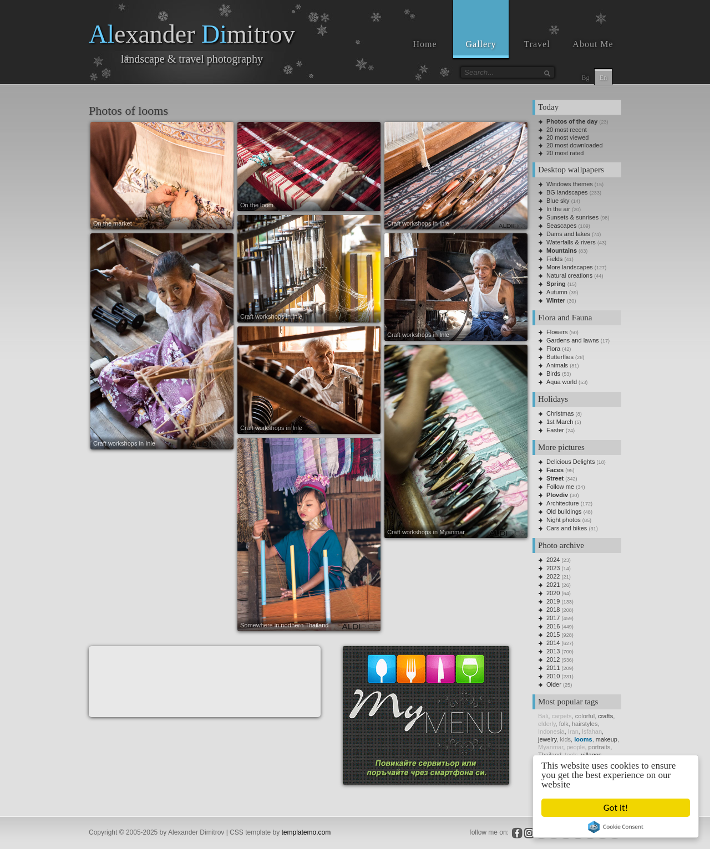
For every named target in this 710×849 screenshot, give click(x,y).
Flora (553, 348)
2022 (553, 576)
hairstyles (584, 723)
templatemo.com (306, 832)
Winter (555, 300)
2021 (553, 584)
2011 (553, 667)
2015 (553, 634)
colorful (585, 716)
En (603, 77)
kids (565, 739)
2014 (553, 643)
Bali (543, 716)
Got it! (616, 808)
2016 (553, 626)
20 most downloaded (574, 145)
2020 (553, 593)
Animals (557, 365)
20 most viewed (567, 137)
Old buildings (564, 511)
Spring (556, 283)
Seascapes (561, 225)
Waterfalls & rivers (571, 242)
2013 (553, 651)
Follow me (560, 486)
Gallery (481, 44)
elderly (547, 723)
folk (564, 723)
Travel (537, 44)
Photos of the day (571, 121)
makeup (606, 739)
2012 (553, 659)
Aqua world (561, 382)
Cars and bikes (566, 528)
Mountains (561, 250)
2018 (553, 609)
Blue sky (558, 200)
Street (555, 478)
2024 (553, 559)
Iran (573, 731)
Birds (553, 373)
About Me (592, 44)
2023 (553, 568)
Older (553, 684)
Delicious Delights (570, 461)
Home (425, 44)
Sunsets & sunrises (572, 217)
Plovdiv (557, 495)
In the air (558, 209)
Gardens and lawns (572, 340)
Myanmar (550, 747)
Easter (555, 430)
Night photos (563, 519)
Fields (554, 258)
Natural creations (569, 275)
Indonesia (551, 731)
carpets (561, 716)
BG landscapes (567, 192)
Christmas (560, 413)
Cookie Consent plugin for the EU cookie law (617, 827)
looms (583, 739)
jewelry (547, 739)
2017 (553, 618)
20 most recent (566, 129)
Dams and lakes (568, 234)
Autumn (556, 292)
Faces (555, 470)
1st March (559, 421)
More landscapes (569, 267)
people (575, 747)
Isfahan (592, 731)
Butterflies (560, 357)
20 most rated (565, 153)
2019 (553, 601)
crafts (605, 716)
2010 (553, 676)
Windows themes (569, 184)
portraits (600, 747)
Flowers (557, 332)
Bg (585, 77)
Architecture (562, 503)
